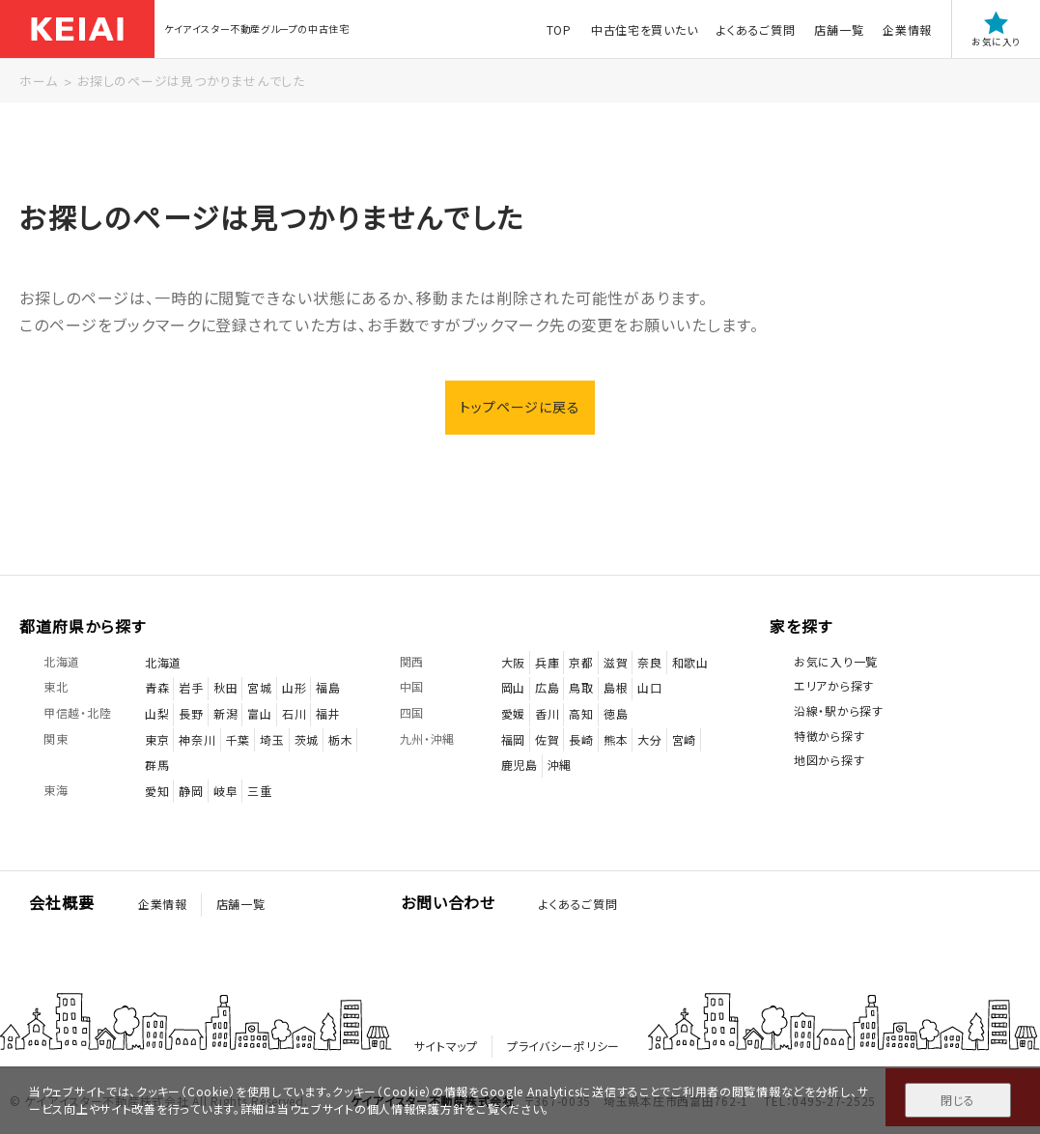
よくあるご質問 (756, 29)
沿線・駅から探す (839, 710)
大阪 (513, 662)
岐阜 (225, 790)
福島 (328, 687)
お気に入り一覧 (836, 661)
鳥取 (581, 687)
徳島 (616, 713)
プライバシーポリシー (563, 1045)
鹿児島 (519, 764)
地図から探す (829, 759)
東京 (157, 739)
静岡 (191, 790)
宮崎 (684, 739)
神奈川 (197, 739)
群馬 (157, 764)
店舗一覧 (838, 29)
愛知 (157, 790)
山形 (294, 687)
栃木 (340, 739)
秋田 (225, 687)
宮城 (259, 687)
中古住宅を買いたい (644, 29)
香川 (547, 713)
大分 (649, 739)
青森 (157, 687)
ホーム (38, 80)
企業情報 (907, 29)
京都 (581, 662)
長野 (191, 713)
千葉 (238, 739)
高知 (581, 713)
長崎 (581, 739)
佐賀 (547, 739)
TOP (559, 29)
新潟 (225, 713)
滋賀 (616, 662)
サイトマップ (446, 1045)
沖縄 (560, 764)
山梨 (157, 713)
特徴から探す (829, 735)
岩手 (191, 687)
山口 (649, 687)
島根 (616, 687)
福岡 (513, 739)
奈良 (649, 662)
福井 (328, 713)
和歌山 (690, 662)
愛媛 (513, 713)
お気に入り (996, 29)
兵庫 (547, 662)
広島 (547, 687)
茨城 (307, 739)
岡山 (513, 687)
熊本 (616, 739)
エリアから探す (834, 685)
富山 (259, 713)
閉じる (957, 1099)
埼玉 (272, 739)
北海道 (163, 662)
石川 (294, 713)
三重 (259, 790)
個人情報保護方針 (416, 1108)
